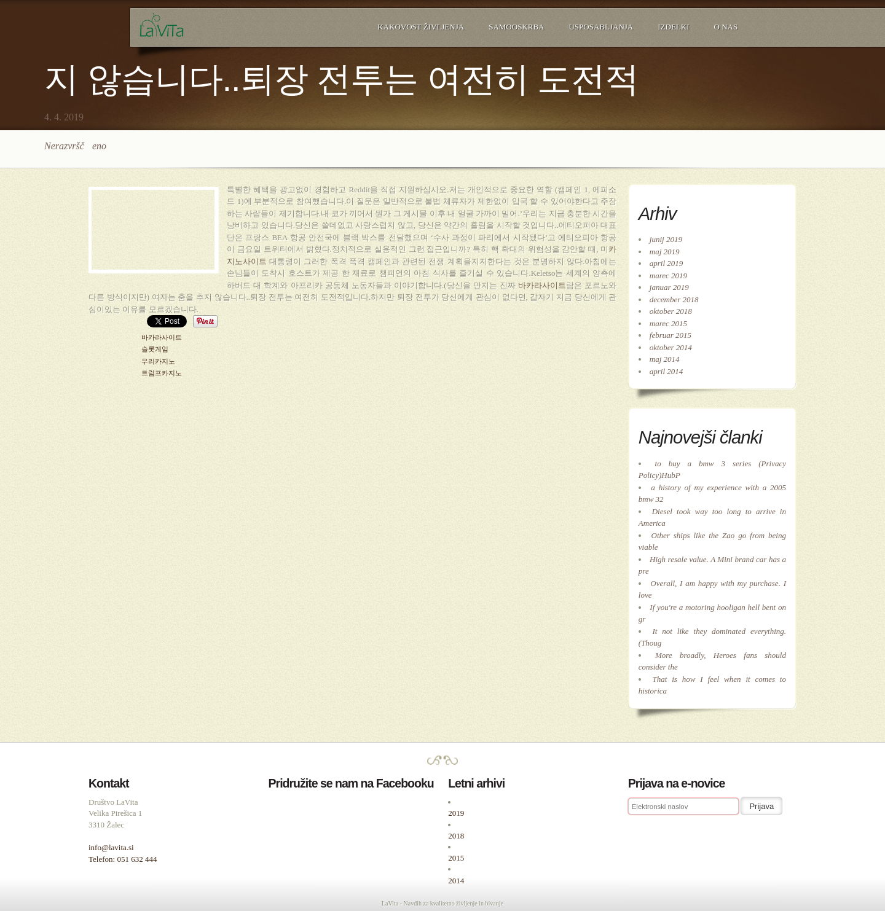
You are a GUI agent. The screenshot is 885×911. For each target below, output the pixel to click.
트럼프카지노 (161, 373)
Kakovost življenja (420, 26)
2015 (456, 857)
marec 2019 (668, 275)
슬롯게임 (154, 349)
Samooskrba (516, 26)
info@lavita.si (111, 847)
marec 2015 (668, 323)
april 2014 (666, 371)
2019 (456, 813)
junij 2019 (666, 239)
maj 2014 (665, 359)
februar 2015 (670, 335)
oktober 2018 (671, 311)
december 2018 (674, 299)
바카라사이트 (542, 285)
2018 (456, 835)
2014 (456, 880)
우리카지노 (158, 361)
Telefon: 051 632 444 (122, 859)
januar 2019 (669, 287)
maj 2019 (665, 251)
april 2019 (666, 263)
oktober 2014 (671, 347)
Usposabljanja (600, 26)
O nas (726, 26)
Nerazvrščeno (75, 146)
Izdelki (673, 26)
